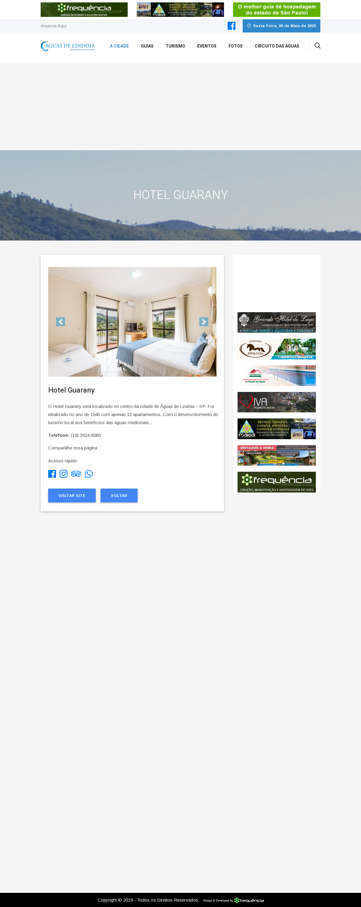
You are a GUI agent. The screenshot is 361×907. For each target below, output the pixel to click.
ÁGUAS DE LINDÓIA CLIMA (277, 283)
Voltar (119, 495)
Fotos (236, 46)
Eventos (206, 46)
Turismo (175, 46)
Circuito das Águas (277, 46)
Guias (147, 46)
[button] (60, 322)
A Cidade (119, 46)
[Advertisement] (180, 105)
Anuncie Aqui (53, 25)
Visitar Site (72, 495)
